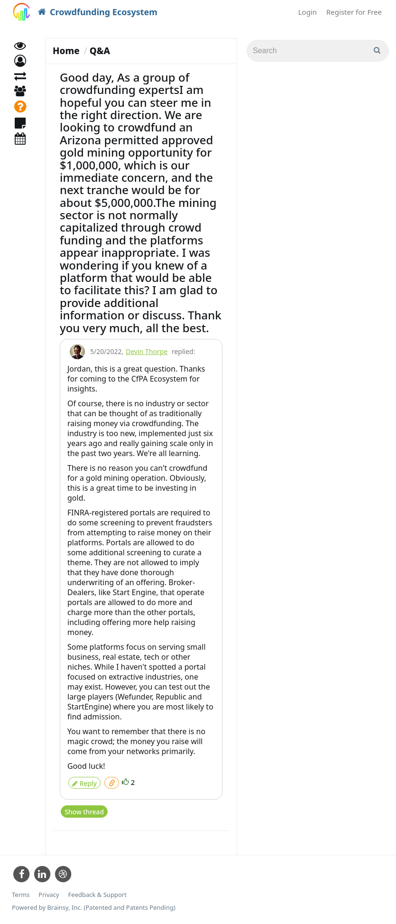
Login (307, 12)
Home (66, 51)
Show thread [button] (83, 808)
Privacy (48, 891)
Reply (84, 781)
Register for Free (354, 12)
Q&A (100, 51)
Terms (20, 891)
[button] (20, 70)
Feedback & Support (97, 891)
